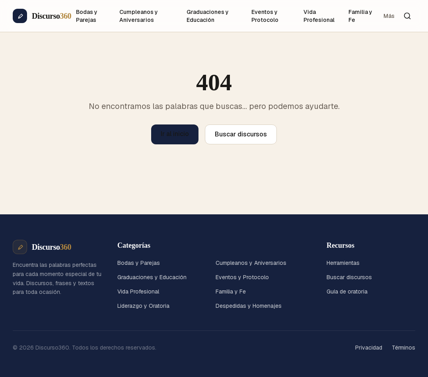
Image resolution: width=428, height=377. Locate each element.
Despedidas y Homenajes (249, 305)
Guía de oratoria (347, 291)
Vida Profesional (319, 15)
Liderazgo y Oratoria (143, 305)
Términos (403, 347)
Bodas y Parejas (86, 15)
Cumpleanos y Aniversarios (138, 15)
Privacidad (368, 347)
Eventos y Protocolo (264, 15)
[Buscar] (407, 16)
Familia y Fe (360, 15)
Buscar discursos (241, 134)
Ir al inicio (175, 134)
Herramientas (343, 262)
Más (389, 15)
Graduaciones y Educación (208, 15)
